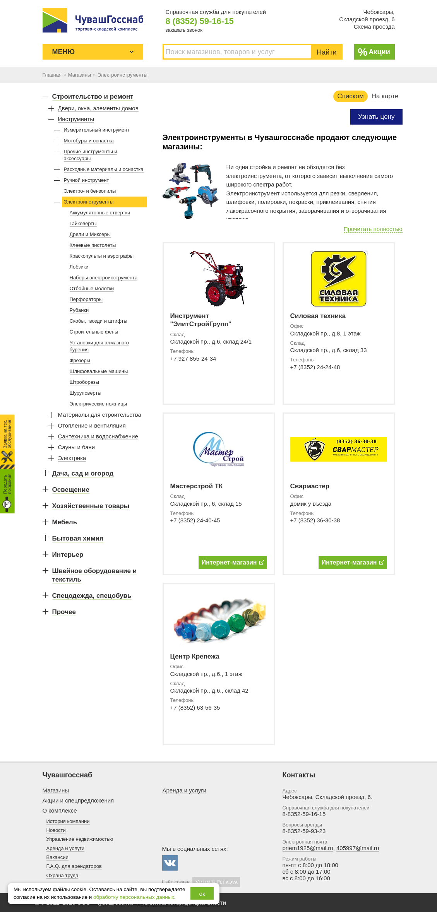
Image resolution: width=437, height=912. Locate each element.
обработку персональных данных (133, 897)
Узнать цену (376, 116)
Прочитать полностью (373, 229)
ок (202, 893)
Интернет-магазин (233, 562)
